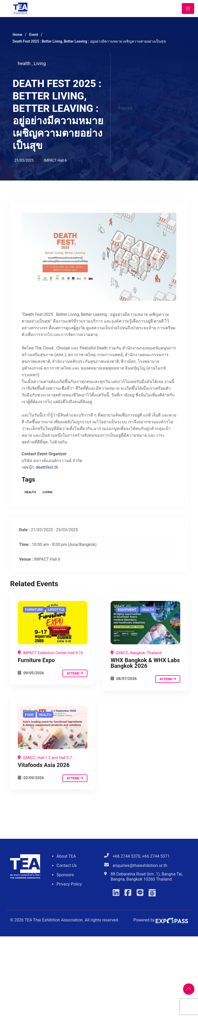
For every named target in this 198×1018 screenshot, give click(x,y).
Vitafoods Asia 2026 (44, 765)
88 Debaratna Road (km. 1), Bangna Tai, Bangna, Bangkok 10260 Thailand (147, 877)
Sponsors (65, 874)
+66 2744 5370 (126, 856)
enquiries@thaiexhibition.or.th (140, 865)
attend (75, 673)
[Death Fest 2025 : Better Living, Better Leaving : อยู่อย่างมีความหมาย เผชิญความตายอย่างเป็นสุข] (52, 622)
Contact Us (66, 865)
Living (40, 63)
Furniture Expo (36, 660)
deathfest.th (47, 467)
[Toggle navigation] (188, 8)
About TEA (66, 856)
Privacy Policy (69, 884)
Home (17, 35)
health (25, 63)
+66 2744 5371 (156, 856)
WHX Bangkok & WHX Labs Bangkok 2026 (145, 663)
